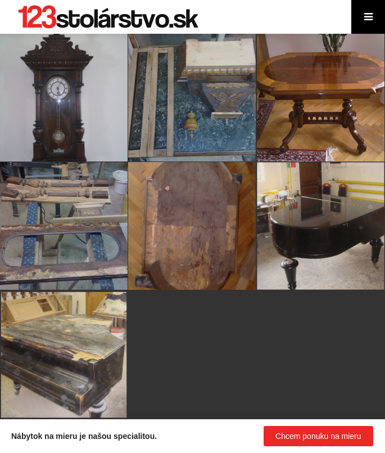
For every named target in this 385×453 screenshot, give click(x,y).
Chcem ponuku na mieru (318, 436)
